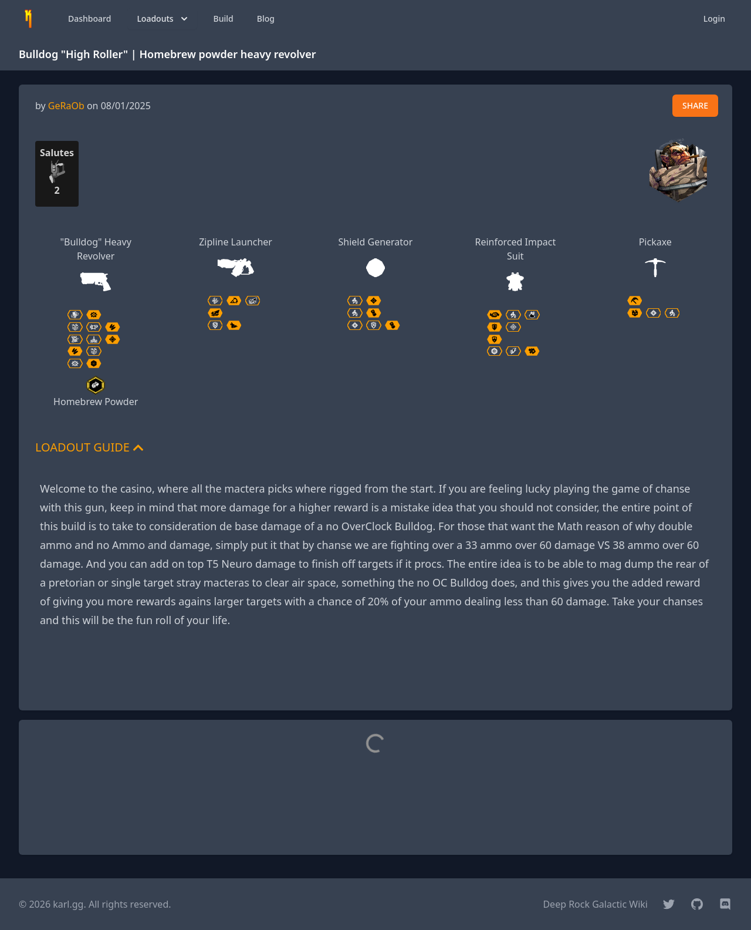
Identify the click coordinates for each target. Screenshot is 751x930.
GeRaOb (66, 105)
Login (714, 18)
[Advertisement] (375, 674)
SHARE (695, 105)
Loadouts (163, 19)
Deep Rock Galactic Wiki (595, 904)
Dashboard (89, 18)
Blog (266, 18)
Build (224, 18)
